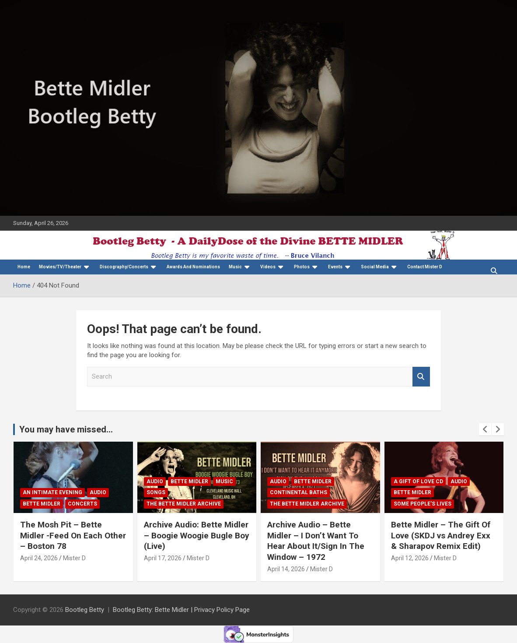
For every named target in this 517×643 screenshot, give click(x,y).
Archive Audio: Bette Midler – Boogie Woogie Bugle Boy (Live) (196, 535)
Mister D (74, 558)
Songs (156, 492)
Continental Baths (298, 492)
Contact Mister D (424, 266)
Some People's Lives (422, 504)
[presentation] (485, 429)
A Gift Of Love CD (418, 481)
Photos (302, 266)
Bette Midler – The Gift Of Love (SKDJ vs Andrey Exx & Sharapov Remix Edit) (440, 535)
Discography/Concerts (124, 266)
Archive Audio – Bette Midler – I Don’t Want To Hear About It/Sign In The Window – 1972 (315, 541)
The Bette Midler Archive (184, 504)
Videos (268, 266)
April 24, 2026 (39, 558)
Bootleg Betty (84, 610)
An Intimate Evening (52, 492)
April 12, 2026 (410, 558)
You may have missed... (66, 429)
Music (235, 266)
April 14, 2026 (286, 569)
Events (335, 266)
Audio (98, 492)
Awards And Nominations (193, 266)
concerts (82, 504)
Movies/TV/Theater (60, 266)
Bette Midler (41, 504)
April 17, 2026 (163, 558)
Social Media (375, 266)
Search (421, 377)
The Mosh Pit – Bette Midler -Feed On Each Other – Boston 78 (73, 535)
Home (23, 266)
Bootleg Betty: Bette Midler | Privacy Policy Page (181, 610)
